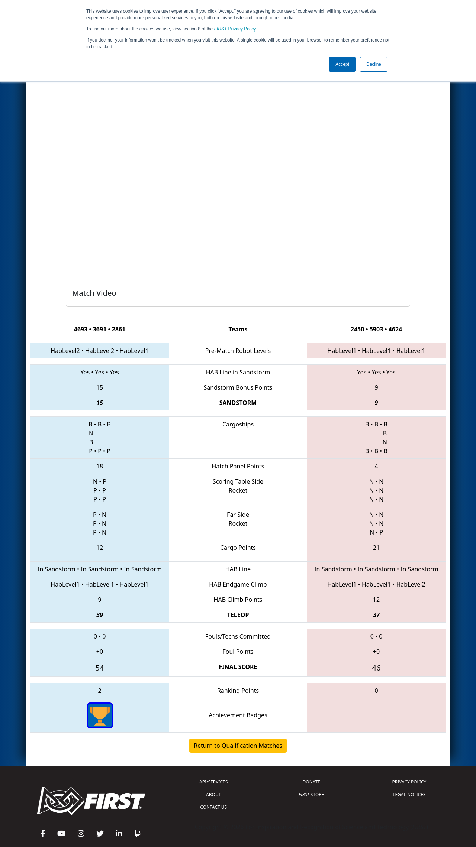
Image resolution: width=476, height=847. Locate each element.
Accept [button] (342, 64)
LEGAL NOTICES (409, 794)
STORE (311, 794)
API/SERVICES (213, 782)
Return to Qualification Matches (238, 745)
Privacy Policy (235, 29)
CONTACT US (213, 807)
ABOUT (213, 794)
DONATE (311, 782)
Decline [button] (373, 64)
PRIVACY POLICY (409, 782)
